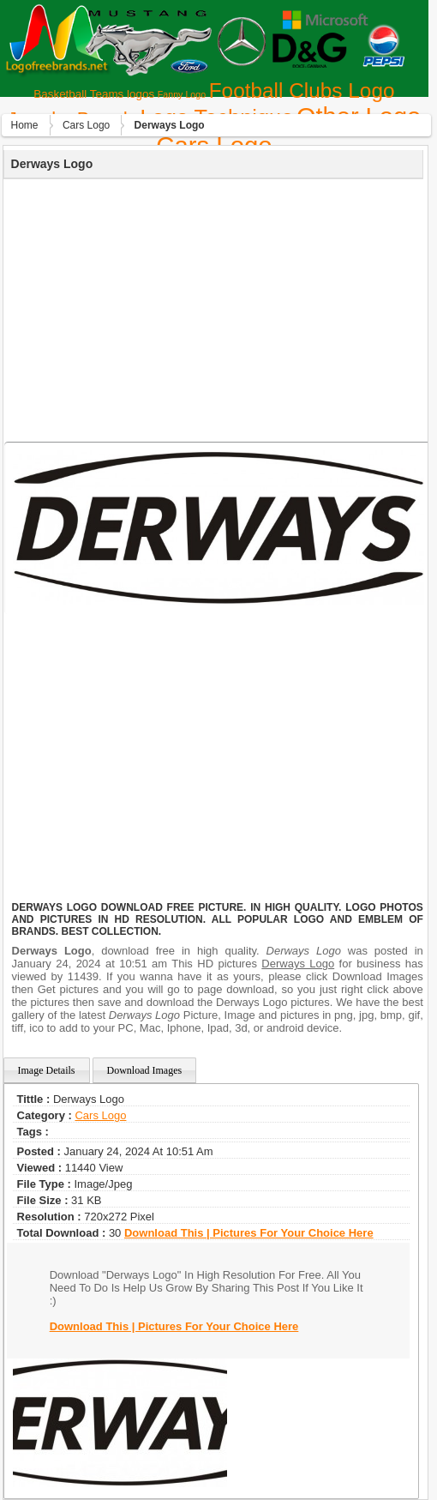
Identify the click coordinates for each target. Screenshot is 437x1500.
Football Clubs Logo (302, 90)
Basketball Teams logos (93, 93)
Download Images (145, 1070)
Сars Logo (86, 125)
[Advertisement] (211, 308)
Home (25, 125)
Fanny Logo (182, 94)
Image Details (46, 1070)
